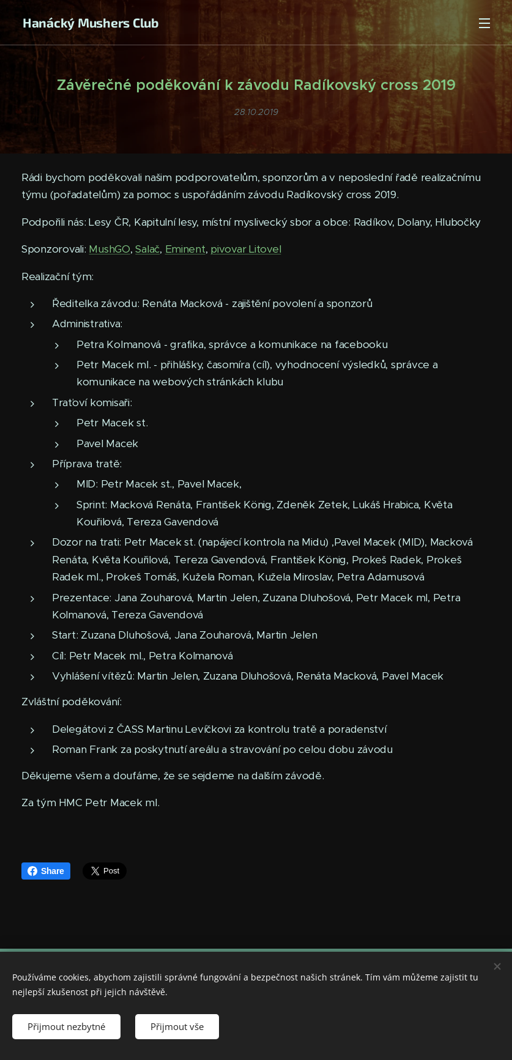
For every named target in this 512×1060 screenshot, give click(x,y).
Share (46, 871)
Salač (147, 249)
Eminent (185, 249)
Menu (484, 23)
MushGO (109, 249)
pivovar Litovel (245, 249)
